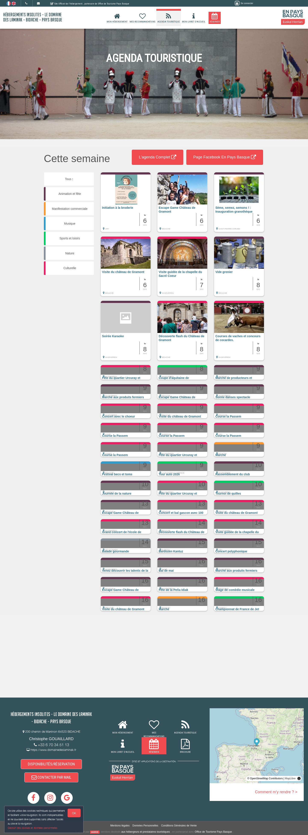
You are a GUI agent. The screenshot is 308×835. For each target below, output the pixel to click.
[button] (125, 204)
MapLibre (290, 778)
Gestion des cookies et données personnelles (32, 827)
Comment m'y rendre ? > (276, 792)
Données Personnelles (145, 825)
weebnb (94, 832)
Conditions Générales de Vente (179, 825)
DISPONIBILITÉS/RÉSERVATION (51, 764)
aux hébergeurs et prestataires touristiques (145, 831)
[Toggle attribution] (299, 778)
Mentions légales (120, 825)
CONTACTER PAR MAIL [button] (51, 777)
